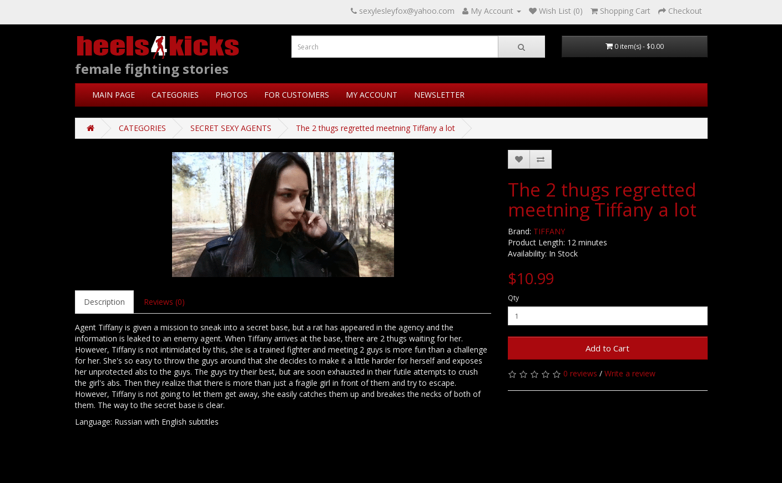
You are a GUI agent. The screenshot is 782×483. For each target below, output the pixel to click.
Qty (513, 298)
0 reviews (580, 373)
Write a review (629, 373)
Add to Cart (607, 348)
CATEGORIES (175, 94)
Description (104, 301)
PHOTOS (231, 94)
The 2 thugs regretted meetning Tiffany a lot (375, 128)
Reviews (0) (164, 301)
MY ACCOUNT (371, 94)
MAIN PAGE (113, 94)
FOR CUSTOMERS (296, 94)
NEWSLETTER (439, 94)
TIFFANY (549, 231)
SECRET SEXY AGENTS (230, 128)
